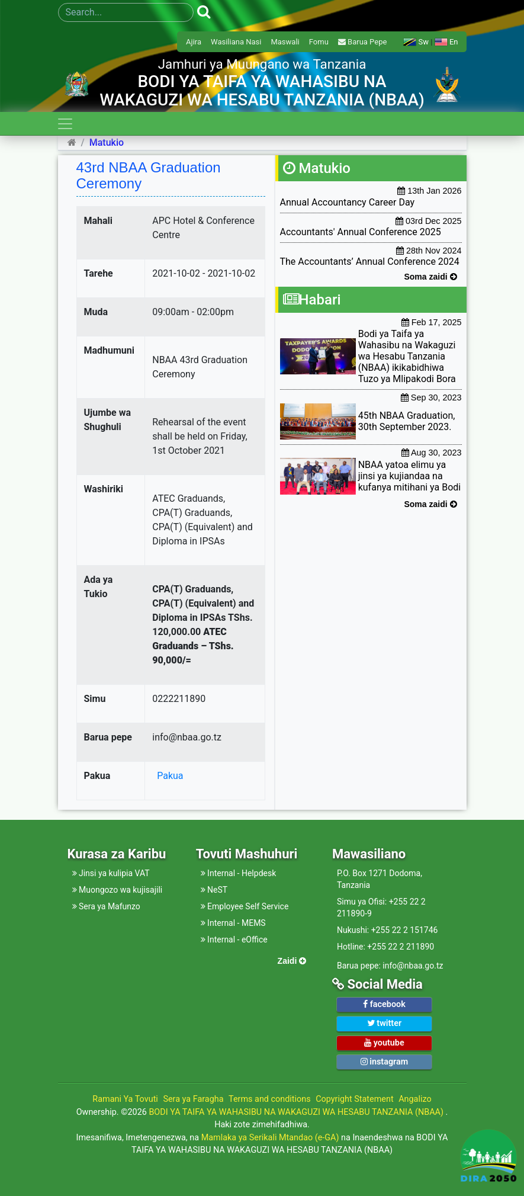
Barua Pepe (362, 41)
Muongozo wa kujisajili (117, 889)
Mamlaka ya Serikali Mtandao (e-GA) (270, 1138)
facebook (384, 1004)
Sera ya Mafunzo (106, 906)
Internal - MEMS (233, 923)
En (446, 41)
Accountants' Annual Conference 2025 (360, 232)
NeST (214, 889)
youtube (384, 1043)
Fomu (319, 41)
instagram (385, 1062)
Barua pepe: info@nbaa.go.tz (390, 965)
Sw (416, 41)
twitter (384, 1023)
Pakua (167, 775)
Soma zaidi (430, 276)
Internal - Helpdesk (239, 873)
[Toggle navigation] (65, 124)
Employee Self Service (245, 906)
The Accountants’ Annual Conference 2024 (369, 261)
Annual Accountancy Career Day (347, 202)
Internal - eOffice (234, 939)
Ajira (193, 41)
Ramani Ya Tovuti (125, 1099)
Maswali (285, 41)
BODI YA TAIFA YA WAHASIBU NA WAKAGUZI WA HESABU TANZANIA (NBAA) (297, 1112)
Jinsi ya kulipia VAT (111, 873)
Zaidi (292, 961)
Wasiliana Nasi (236, 41)
